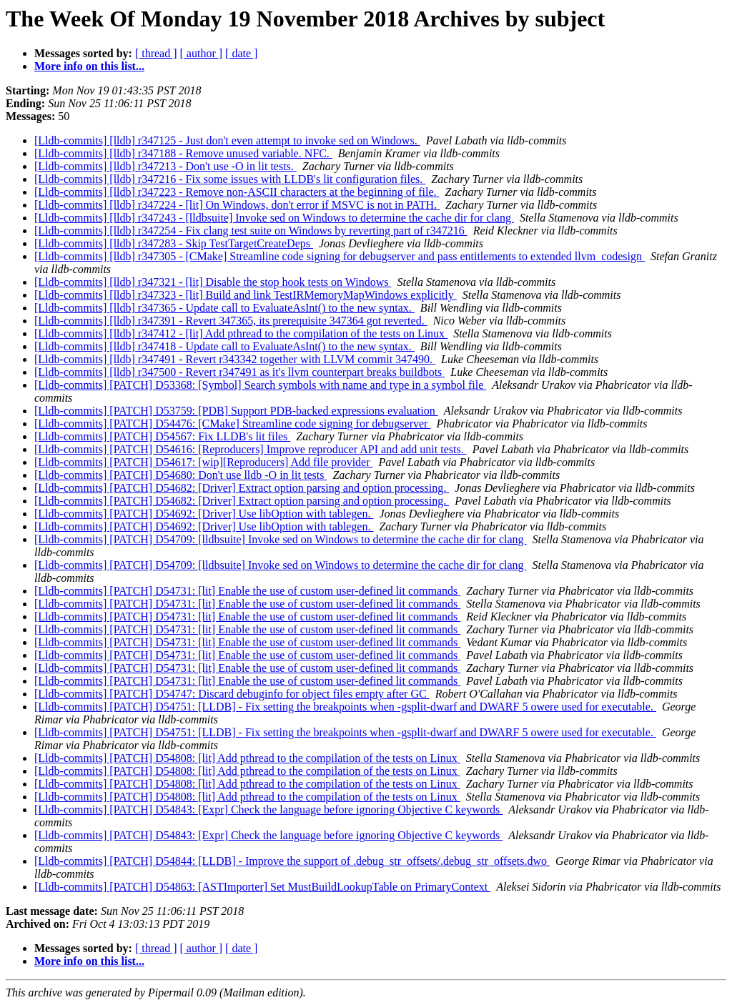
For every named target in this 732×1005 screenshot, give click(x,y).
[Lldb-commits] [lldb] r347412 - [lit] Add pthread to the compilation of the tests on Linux (240, 333)
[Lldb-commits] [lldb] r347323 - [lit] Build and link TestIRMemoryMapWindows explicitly (245, 295)
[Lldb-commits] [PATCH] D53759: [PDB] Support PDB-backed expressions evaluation (236, 411)
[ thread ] (156, 53)
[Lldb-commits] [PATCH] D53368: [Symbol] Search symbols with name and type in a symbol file (260, 385)
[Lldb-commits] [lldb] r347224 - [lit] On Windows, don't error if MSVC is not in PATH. (237, 205)
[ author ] (201, 53)
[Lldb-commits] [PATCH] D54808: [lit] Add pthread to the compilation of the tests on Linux (247, 758)
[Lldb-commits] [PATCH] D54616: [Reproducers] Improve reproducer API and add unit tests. (250, 449)
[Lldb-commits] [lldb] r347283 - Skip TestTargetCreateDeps (173, 243)
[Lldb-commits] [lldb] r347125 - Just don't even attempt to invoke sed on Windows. (227, 140)
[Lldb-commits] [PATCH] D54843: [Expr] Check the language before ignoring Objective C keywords (268, 809)
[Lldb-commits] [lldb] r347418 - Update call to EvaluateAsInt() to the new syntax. (224, 346)
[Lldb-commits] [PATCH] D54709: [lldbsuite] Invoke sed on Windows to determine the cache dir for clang (280, 539)
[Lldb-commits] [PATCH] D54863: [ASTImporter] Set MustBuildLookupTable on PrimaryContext (262, 887)
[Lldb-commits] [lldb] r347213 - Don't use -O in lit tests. (165, 166)
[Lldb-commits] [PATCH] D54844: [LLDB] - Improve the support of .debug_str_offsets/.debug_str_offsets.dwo (292, 861)
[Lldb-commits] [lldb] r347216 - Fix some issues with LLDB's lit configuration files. (229, 179)
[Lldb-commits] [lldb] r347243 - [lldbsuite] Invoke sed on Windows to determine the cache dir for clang (274, 218)
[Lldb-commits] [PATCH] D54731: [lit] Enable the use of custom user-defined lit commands (247, 591)
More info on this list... (89, 66)
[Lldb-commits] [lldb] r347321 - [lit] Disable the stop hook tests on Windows (212, 282)
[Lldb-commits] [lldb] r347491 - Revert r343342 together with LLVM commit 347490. (234, 359)
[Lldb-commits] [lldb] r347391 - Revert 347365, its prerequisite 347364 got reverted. (230, 321)
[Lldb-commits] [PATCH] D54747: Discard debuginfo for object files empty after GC (232, 694)
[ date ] (241, 53)
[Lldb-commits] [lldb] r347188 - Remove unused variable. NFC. (183, 153)
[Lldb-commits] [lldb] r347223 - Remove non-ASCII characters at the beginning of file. (237, 192)
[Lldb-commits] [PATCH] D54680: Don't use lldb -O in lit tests (180, 475)
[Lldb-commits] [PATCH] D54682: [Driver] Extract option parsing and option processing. (241, 488)
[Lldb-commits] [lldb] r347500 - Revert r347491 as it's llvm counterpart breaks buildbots (239, 372)
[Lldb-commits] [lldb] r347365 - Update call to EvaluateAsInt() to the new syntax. (224, 308)
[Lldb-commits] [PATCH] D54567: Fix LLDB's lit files (162, 436)
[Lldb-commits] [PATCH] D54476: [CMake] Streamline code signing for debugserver (232, 423)
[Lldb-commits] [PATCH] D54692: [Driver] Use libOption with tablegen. (203, 514)
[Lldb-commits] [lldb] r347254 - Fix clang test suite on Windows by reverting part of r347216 (251, 230)
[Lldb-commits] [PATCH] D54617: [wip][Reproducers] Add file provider (203, 462)
